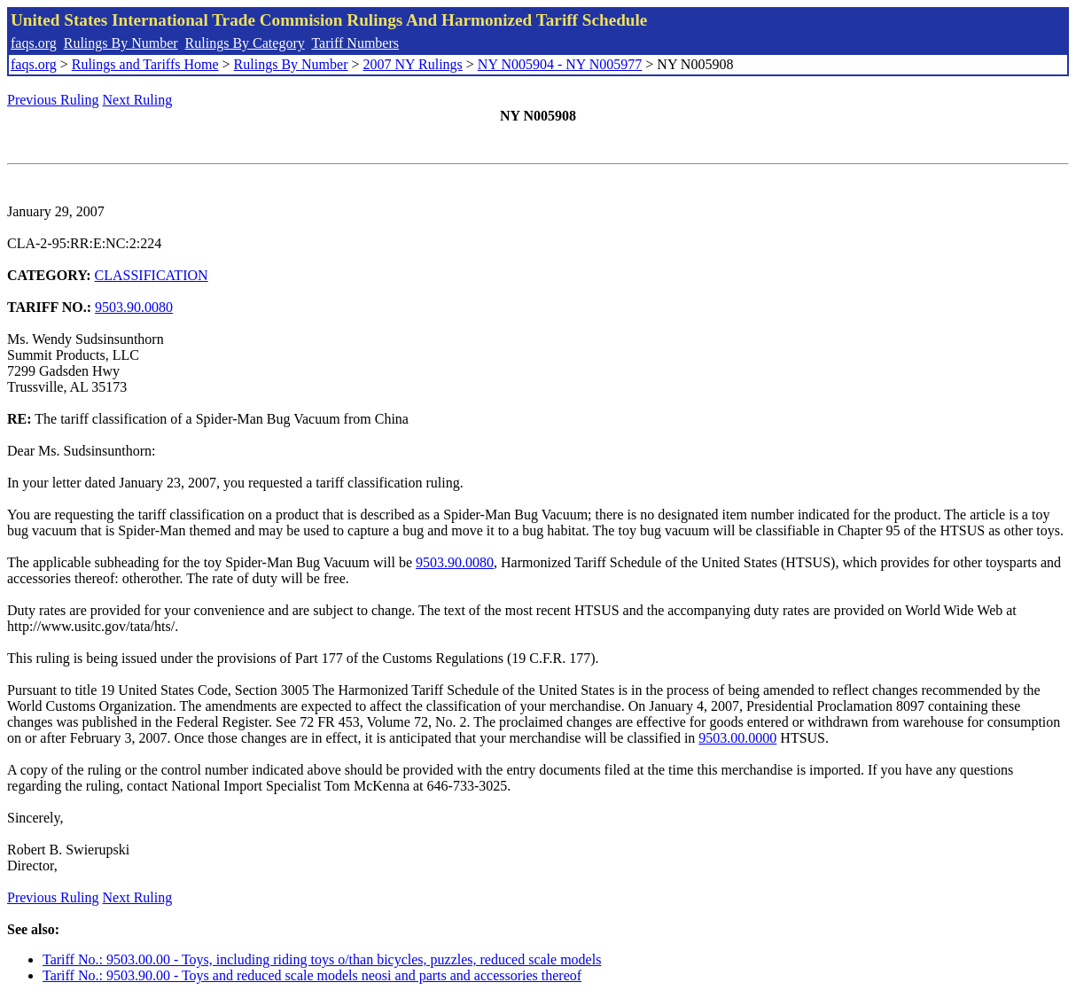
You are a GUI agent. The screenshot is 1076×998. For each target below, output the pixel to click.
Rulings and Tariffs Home (145, 64)
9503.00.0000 (737, 737)
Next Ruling (138, 99)
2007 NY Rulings (413, 64)
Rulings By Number (121, 43)
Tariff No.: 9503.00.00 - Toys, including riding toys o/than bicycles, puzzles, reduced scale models (322, 959)
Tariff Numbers (355, 43)
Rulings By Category (245, 43)
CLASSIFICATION (151, 275)
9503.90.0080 (134, 307)
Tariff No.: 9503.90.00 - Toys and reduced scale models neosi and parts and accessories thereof (312, 975)
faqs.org (34, 43)
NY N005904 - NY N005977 (560, 64)
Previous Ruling (53, 99)
